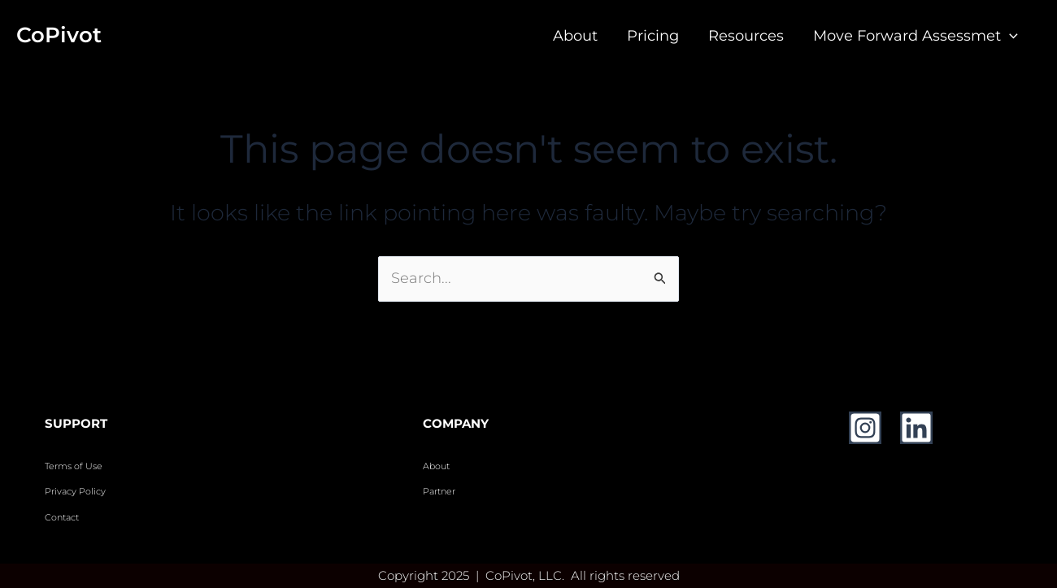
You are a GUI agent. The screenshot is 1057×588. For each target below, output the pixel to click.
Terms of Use (73, 466)
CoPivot (59, 35)
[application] (1009, 36)
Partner (439, 491)
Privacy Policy (75, 491)
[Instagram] (865, 428)
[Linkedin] (916, 428)
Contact (63, 517)
